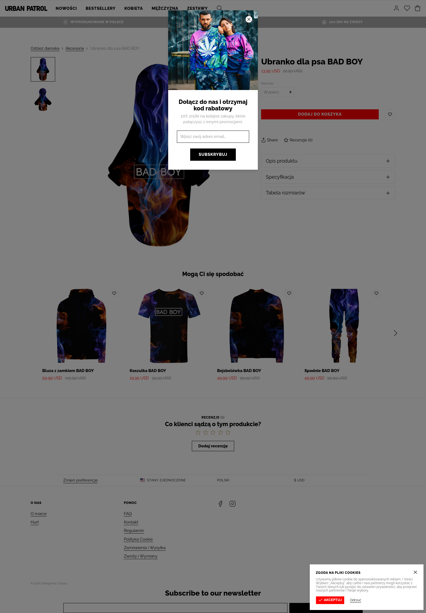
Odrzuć (362, 600)
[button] (213, 306)
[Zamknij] (422, 572)
